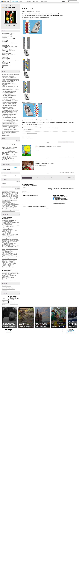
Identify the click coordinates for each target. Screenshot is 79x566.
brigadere (16, 195)
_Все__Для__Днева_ (6, 232)
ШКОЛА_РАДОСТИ (6, 245)
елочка (14, 79)
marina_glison (9, 197)
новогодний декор (7, 110)
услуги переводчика (40, 122)
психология (4, 123)
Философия (4, 248)
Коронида (13, 204)
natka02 (10, 198)
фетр (7, 133)
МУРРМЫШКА (12, 205)
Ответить (62, 156)
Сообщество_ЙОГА (6, 250)
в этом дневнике (6, 169)
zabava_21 (4, 200)
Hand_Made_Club (6, 259)
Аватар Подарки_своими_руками (10, 17)
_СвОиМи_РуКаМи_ (6, 225)
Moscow (4, 261)
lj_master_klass (5, 287)
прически (12, 122)
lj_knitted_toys (5, 289)
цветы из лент (13, 133)
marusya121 (15, 197)
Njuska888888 (11, 194)
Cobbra (6, 191)
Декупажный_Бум (14, 245)
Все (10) (18, 140)
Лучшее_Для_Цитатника (7, 262)
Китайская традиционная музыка (10, 150)
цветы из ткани (6, 135)
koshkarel (10, 196)
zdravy (3, 223)
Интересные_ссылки (6, 253)
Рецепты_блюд (5, 278)
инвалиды (14, 84)
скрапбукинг (16, 126)
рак (7, 123)
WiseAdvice (13, 275)
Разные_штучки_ (5, 230)
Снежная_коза (9, 210)
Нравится (63, 141)
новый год (15, 110)
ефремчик (10, 211)
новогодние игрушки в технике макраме (8, 93)
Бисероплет (10, 248)
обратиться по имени (56, 146)
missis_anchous (5, 198)
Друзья (7, 5)
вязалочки (4, 244)
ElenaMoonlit (5, 192)
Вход (21, 1)
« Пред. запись (39, 177)
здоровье (5, 85)
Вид (65, 1)
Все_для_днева (5, 254)
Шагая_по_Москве (15, 225)
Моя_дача (4, 220)
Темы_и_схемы (13, 230)
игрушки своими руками (7, 38)
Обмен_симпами (13, 254)
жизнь (13, 81)
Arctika (3, 191)
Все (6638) (17, 188)
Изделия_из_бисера (13, 235)
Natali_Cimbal (5, 194)
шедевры (4, 183)
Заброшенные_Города (7, 228)
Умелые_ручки (16, 273)
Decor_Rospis (16, 256)
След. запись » (54, 177)
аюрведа (16, 74)
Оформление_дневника (7, 256)
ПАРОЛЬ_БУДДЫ (11, 220)
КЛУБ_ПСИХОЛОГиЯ (6, 252)
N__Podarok (15, 193)
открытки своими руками (7, 54)
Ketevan (17, 192)
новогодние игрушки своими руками (9, 96)
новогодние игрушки (9, 91)
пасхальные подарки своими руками (9, 115)
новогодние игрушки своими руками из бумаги (10, 99)
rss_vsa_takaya (11, 289)
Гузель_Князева (40, 161)
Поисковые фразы (14, 304)
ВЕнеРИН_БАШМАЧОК (12, 200)
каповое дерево (10, 86)
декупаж (11, 76)
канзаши (4, 86)
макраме (4, 55)
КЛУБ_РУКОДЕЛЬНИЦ (7, 246)
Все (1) (18, 181)
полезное (4, 45)
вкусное (4, 40)
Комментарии (13, 5)
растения (10, 123)
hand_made (8, 258)
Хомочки (12, 236)
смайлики (35, 195)
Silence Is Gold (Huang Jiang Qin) (9, 147)
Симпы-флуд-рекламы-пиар (8, 264)
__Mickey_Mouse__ (12, 260)
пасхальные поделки (9, 117)
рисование (5, 125)
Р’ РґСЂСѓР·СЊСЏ (11, 25)
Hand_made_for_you (6, 274)
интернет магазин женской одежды (50, 127)
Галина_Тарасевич (6, 201)
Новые (71, 177)
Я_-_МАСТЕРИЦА (8, 263)
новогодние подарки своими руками (9, 106)
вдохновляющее (5, 36)
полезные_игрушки (6, 234)
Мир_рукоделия (14, 234)
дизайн (3, 79)
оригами (4, 51)
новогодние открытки (6, 102)
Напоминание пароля (26, 192)
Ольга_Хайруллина (6, 208)
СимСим (4, 210)
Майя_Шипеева (5, 206)
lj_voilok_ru (11, 287)
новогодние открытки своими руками (9, 102)
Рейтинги (29, 1)
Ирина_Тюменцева (6, 203)
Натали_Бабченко (13, 206)
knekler (6, 196)
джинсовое (13, 77)
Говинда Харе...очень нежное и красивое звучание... (9, 157)
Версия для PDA (70, 330)
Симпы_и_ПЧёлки (14, 249)
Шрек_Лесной (5, 211)
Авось (35, 1)
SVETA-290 (7, 195)
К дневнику (47, 177)
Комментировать (27, 177)
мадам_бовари (10, 244)
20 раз (29, 136)
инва (10, 84)
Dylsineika (13, 191)
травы (6, 127)
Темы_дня (9, 272)
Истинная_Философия (7, 222)
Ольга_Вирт (12, 207)
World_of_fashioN (9, 261)
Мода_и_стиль (15, 222)
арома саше (11, 74)
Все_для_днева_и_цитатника (44, 146)
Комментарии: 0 (11, 148)
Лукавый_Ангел (5, 205)
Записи (3, 5)
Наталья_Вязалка (6, 207)
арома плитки (6, 74)
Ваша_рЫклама (5, 224)
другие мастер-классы (7, 33)
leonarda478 (15, 196)
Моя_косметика (5, 235)
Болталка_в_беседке (6, 265)
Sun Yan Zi (4, 159)
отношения (15, 111)
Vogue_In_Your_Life (6, 275)
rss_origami (4, 290)
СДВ (14, 248)
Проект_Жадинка (12, 263)
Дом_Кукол (4, 240)
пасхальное (5, 112)
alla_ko (12, 195)
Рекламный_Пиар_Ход (7, 239)
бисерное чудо (5, 62)
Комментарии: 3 (12, 158)
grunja (3, 196)
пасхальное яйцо (13, 112)
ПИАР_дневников (6, 249)
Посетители (12, 302)
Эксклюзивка (10, 221)
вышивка (4, 57)
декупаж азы (6, 77)
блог (3, 66)
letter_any (4, 197)
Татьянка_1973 (16, 210)
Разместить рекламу (70, 332)
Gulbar (13, 192)
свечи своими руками (9, 126)
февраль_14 (14, 253)
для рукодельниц (6, 49)
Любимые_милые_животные (8, 241)
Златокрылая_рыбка (6, 202)
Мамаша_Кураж (5, 276)
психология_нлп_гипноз (7, 273)
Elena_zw (10, 192)
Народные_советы (9, 223)
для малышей (5, 53)
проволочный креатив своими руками (10, 59)
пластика (4, 63)
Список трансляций (6, 286)
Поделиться (69, 141)
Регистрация (15, 1)
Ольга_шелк (13, 208)
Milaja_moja (10, 193)
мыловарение (5, 58)
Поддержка (63, 1)
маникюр (8, 89)
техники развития (6, 34)
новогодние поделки (8, 108)
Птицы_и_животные (6, 233)
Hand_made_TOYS (6, 236)
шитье (3, 37)
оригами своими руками (7, 111)
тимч (14, 211)
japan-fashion (5, 260)
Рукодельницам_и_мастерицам (9, 279)
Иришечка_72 (14, 203)
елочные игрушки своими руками (10, 81)
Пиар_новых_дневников (7, 251)
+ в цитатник (37, 11)
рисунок (12, 125)
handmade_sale (13, 259)
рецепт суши (15, 123)
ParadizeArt (4, 272)
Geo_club (4, 258)
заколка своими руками (9, 83)
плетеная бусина (5, 119)
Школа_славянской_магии (8, 277)
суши (3, 127)
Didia (10, 191)
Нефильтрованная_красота (13, 240)
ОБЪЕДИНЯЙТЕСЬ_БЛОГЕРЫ (9, 243)
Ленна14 (17, 204)
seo (3, 74)
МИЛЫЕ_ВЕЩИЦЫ (10, 226)
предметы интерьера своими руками (10, 42)
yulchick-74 (15, 198)
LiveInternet (5, 1)
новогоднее (15, 89)
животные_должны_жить (7, 255)
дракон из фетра (9, 79)
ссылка (48, 147)
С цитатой (66, 156)
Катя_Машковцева (6, 204)
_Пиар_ (3, 226)
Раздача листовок (26, 120)
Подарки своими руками (2, 7)
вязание (4, 41)
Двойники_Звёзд (5, 238)
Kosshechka (4, 193)
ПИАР (10, 224)
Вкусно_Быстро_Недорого (8, 266)
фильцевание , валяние (7, 50)
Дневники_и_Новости (14, 238)
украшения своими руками (8, 128)
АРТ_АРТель (15, 272)
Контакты (70, 331)
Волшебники (15, 246)
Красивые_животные (6, 231)
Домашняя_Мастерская (7, 229)
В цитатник (71, 156)
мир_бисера (15, 239)
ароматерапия (5, 65)
